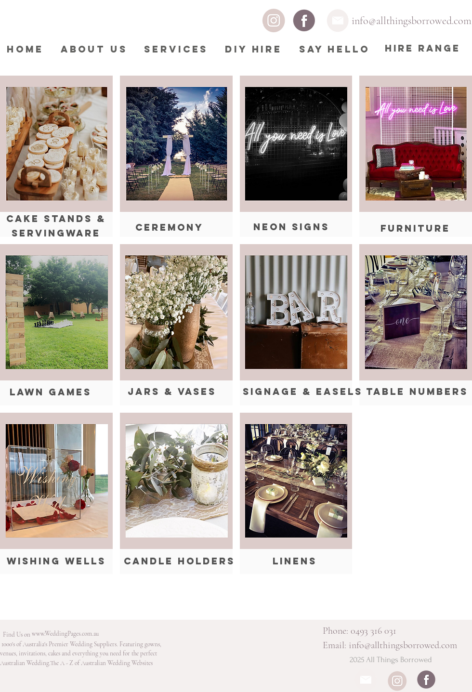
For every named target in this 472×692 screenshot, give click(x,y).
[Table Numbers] (417, 392)
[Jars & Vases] (171, 392)
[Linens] (294, 561)
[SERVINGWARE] (56, 233)
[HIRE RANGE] (422, 48)
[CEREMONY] (169, 227)
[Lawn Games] (51, 392)
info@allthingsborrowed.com (412, 20)
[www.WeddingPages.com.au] (65, 634)
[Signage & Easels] (303, 392)
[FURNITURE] (415, 229)
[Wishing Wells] (56, 561)
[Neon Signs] (291, 227)
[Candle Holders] (179, 561)
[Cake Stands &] (56, 219)
